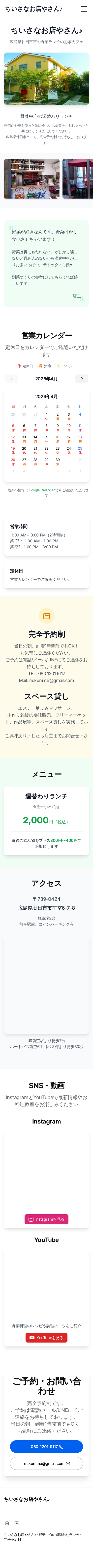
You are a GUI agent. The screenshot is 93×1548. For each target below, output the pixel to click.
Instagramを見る (46, 1219)
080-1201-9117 (47, 1446)
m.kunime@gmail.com (47, 1463)
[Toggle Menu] (84, 9)
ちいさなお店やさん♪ (27, 1499)
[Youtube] (17, 1523)
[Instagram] (7, 1523)
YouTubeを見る (46, 1337)
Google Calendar (42, 490)
